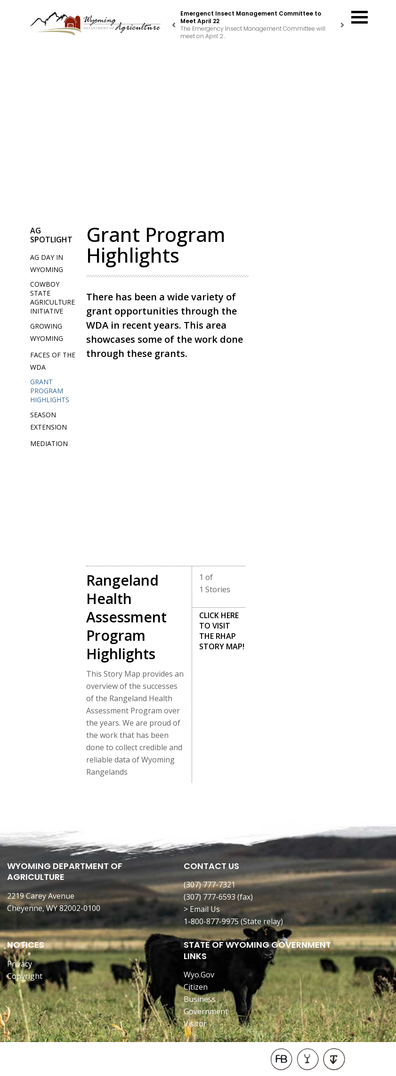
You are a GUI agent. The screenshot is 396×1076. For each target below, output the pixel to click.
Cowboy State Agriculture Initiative (52, 297)
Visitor (195, 1023)
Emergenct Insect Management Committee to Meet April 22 (250, 17)
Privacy (19, 964)
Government (206, 1011)
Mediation (49, 443)
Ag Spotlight (51, 235)
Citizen (196, 987)
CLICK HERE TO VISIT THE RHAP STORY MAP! (221, 631)
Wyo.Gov (199, 974)
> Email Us (202, 909)
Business (200, 999)
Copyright (24, 976)
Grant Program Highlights (49, 390)
